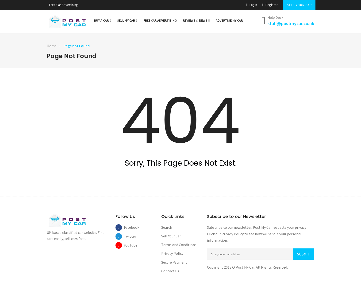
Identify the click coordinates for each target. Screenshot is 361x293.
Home (52, 45)
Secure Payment (174, 262)
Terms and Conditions (178, 244)
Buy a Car (102, 20)
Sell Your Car (299, 5)
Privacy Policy (172, 253)
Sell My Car (127, 20)
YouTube (127, 245)
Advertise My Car (229, 20)
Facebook (127, 227)
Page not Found (77, 45)
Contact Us (170, 271)
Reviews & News (196, 20)
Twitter (127, 236)
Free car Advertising (63, 5)
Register (270, 5)
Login (251, 5)
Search (166, 227)
